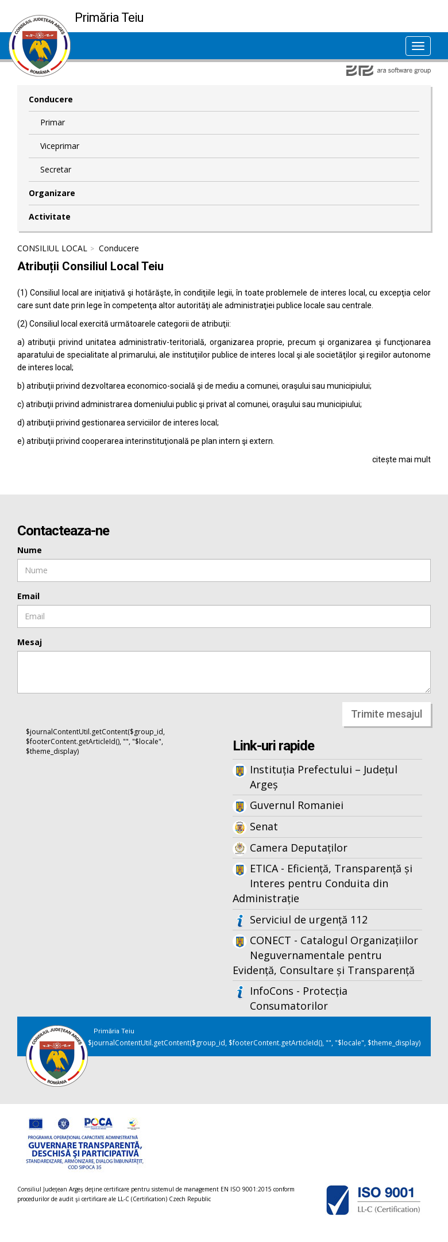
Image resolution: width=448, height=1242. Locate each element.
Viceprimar (59, 145)
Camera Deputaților (298, 847)
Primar (52, 122)
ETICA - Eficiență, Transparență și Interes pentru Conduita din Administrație (322, 882)
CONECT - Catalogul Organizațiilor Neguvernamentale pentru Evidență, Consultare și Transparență (325, 954)
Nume (29, 550)
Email (28, 596)
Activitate (50, 216)
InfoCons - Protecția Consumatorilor (298, 998)
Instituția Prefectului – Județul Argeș (323, 776)
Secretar (55, 169)
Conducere (51, 99)
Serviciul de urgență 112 (309, 919)
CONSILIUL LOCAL (52, 248)
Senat (264, 826)
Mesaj (29, 642)
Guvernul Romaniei (296, 805)
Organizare (52, 192)
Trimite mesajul (386, 714)
